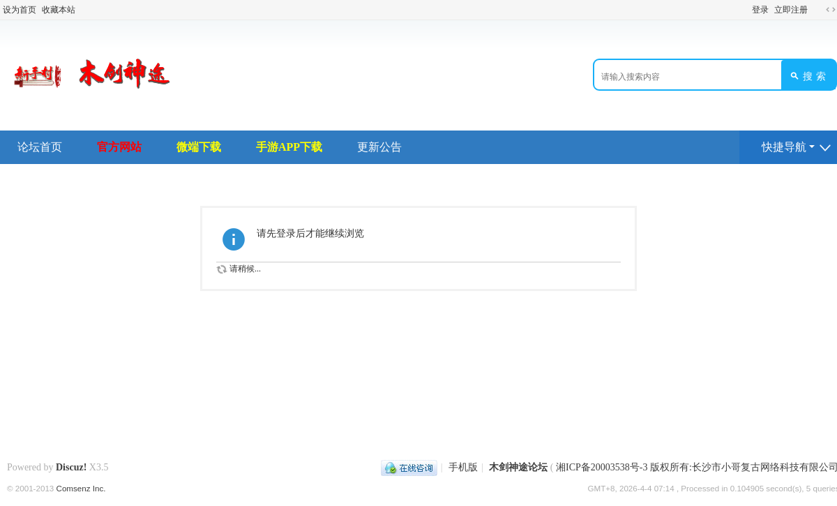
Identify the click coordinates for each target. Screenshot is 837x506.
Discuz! (71, 467)
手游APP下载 (289, 147)
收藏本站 (58, 10)
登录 (760, 10)
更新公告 (379, 147)
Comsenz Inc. (81, 488)
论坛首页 (39, 147)
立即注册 (791, 10)
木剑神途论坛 (518, 467)
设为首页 (19, 10)
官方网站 (119, 147)
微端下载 (198, 147)
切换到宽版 (830, 9)
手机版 (463, 467)
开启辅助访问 (817, 9)
